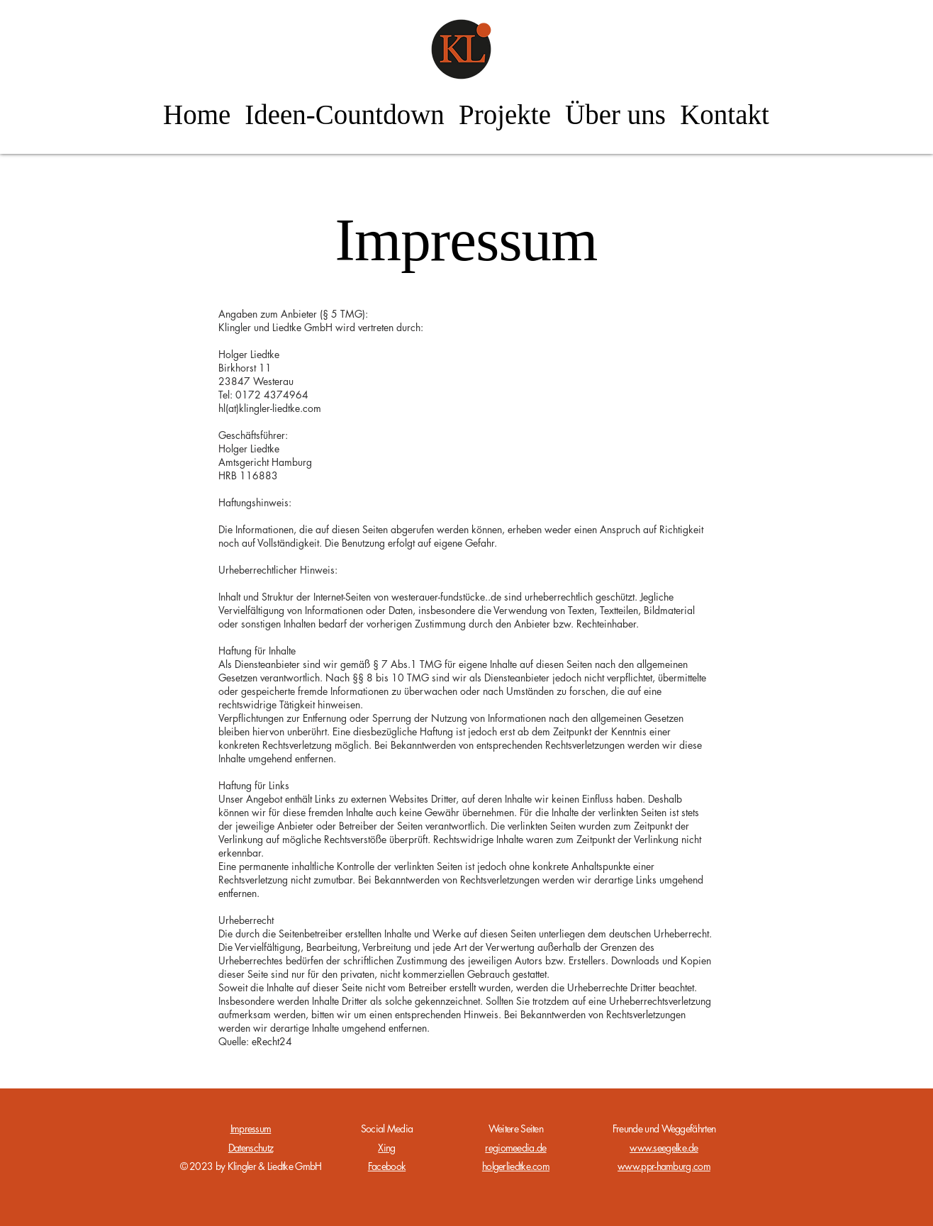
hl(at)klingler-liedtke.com (269, 408)
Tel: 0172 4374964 (263, 394)
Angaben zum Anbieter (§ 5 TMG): (293, 314)
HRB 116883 (248, 475)
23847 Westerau (256, 381)
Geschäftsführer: (253, 435)
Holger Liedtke (248, 354)
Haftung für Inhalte (257, 650)
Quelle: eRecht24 (255, 1041)
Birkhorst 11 (245, 367)
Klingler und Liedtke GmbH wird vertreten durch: (320, 327)
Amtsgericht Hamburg (265, 462)
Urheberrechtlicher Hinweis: (277, 569)
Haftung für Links (253, 785)
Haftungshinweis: (254, 502)
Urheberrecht (246, 920)
